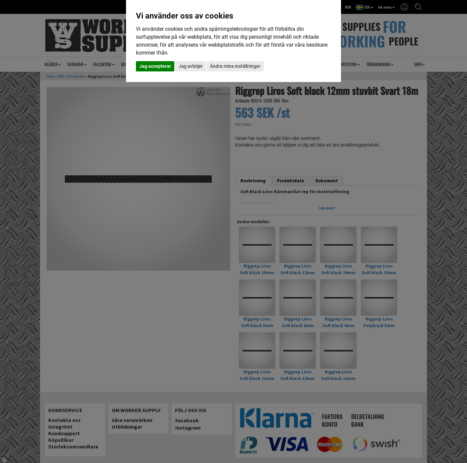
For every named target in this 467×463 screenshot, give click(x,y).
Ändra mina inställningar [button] (235, 66)
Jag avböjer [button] (191, 66)
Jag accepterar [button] (155, 66)
